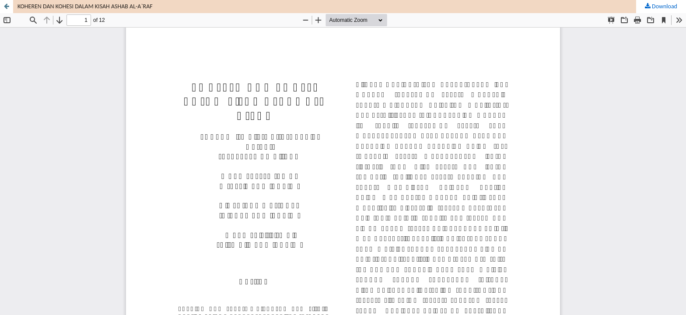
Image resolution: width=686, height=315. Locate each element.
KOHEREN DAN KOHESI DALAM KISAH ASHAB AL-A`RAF (85, 6)
